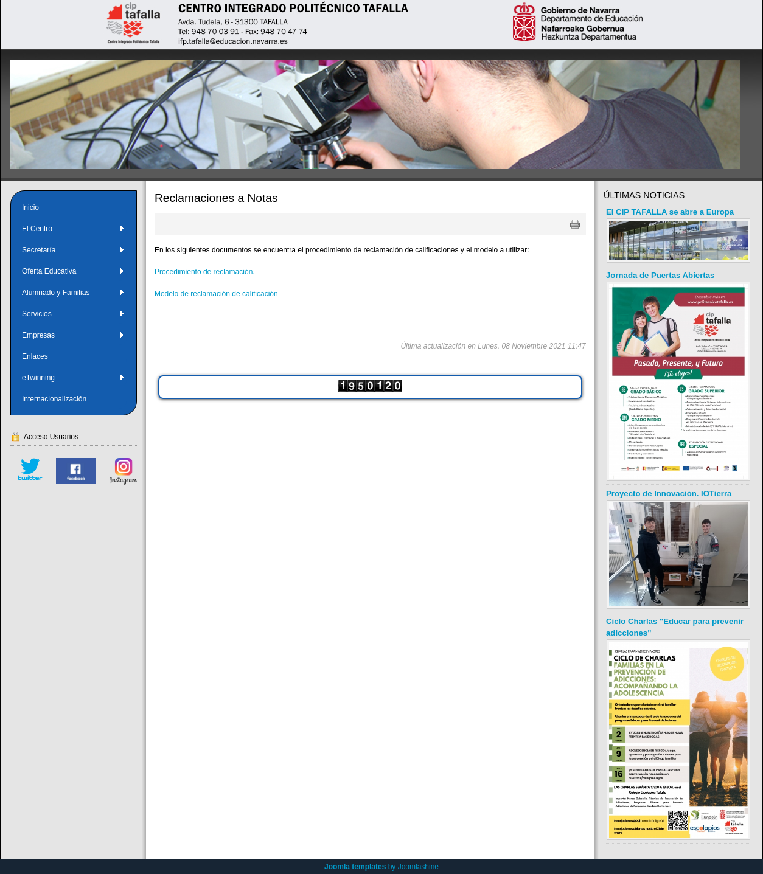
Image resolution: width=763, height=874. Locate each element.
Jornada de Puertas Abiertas (660, 275)
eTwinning (73, 377)
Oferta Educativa (73, 271)
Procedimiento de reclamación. (205, 272)
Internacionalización (54, 399)
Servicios (73, 314)
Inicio (30, 207)
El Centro (73, 228)
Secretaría (73, 250)
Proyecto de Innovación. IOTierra (668, 493)
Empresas (73, 335)
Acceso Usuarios (51, 436)
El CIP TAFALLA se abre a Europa (670, 212)
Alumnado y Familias (73, 292)
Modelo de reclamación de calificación (216, 294)
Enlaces (35, 356)
